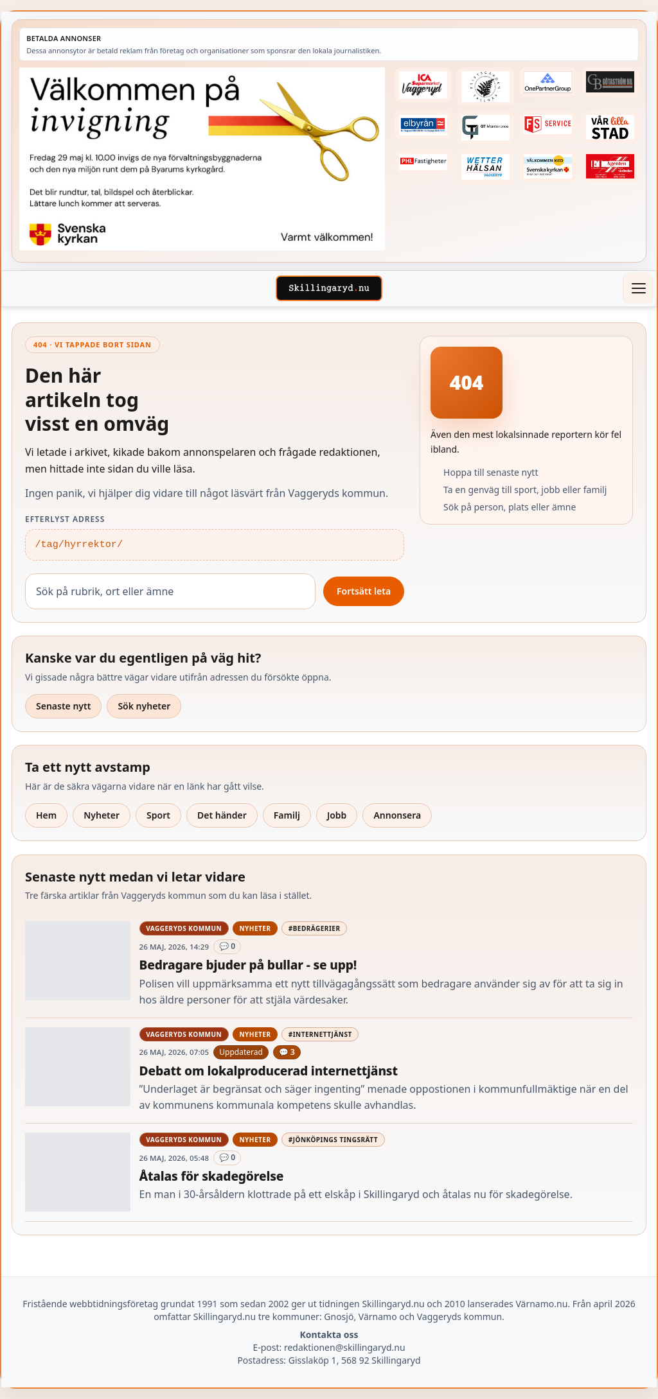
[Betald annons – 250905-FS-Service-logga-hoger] (548, 125)
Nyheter (102, 815)
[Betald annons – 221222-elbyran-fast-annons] (423, 125)
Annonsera (397, 815)
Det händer (222, 815)
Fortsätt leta (364, 591)
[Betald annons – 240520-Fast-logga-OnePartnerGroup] (548, 82)
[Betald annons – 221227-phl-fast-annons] (423, 162)
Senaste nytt (63, 706)
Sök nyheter (144, 706)
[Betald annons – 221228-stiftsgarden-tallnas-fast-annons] (485, 86)
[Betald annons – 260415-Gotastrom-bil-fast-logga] (610, 81)
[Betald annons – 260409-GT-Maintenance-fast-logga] (485, 128)
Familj (287, 815)
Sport (158, 815)
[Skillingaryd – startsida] (329, 288)
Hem (46, 815)
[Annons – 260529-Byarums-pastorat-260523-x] (202, 158)
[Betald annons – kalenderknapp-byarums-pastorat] (548, 166)
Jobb (337, 815)
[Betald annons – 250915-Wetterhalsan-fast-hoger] (485, 167)
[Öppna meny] (638, 288)
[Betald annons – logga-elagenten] (610, 166)
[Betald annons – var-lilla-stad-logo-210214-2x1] (610, 127)
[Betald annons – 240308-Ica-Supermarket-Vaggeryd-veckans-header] (423, 85)
